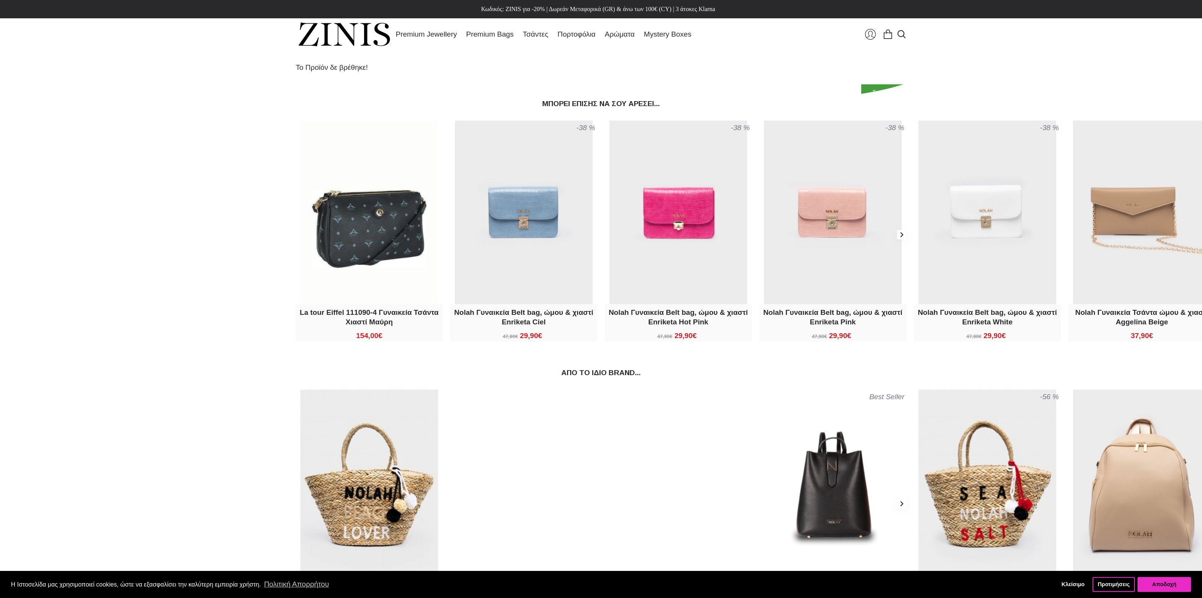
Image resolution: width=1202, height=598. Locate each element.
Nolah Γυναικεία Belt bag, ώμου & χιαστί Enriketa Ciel (523, 317)
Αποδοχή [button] (1164, 584)
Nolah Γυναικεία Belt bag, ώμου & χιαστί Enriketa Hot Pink (678, 317)
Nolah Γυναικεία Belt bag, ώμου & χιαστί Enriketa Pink (832, 317)
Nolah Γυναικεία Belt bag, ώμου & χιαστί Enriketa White (987, 317)
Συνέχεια (884, 92)
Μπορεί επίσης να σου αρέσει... (601, 104)
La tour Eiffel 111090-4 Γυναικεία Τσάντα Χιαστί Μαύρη (369, 317)
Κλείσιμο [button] (1073, 584)
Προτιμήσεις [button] (1114, 584)
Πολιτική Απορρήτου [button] (296, 584)
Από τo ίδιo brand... (601, 373)
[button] (901, 234)
